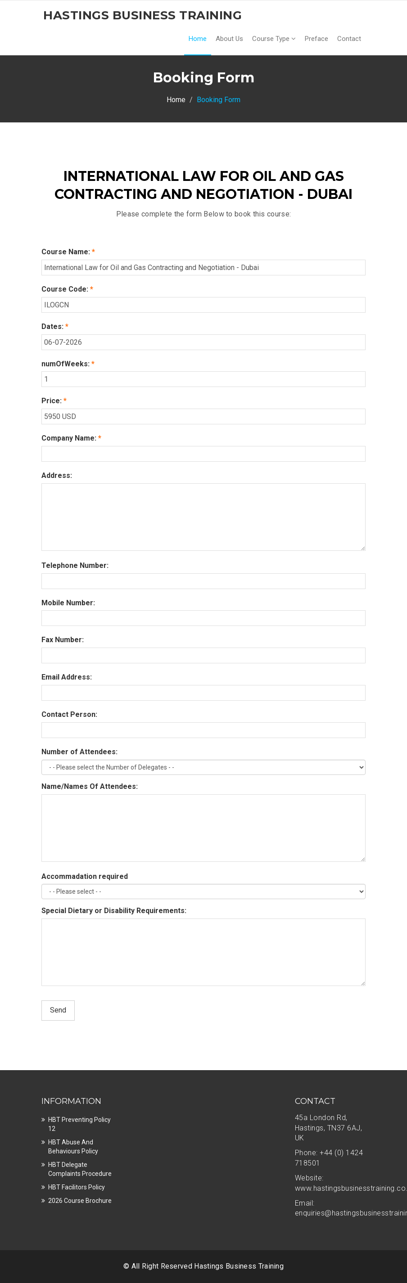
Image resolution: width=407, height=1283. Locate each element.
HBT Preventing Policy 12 (79, 1124)
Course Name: (68, 252)
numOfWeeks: (68, 364)
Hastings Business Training (239, 1266)
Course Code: (67, 289)
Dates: (54, 326)
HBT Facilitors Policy (76, 1187)
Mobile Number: (68, 603)
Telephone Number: (75, 565)
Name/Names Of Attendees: (89, 786)
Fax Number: (62, 639)
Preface (316, 39)
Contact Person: (69, 714)
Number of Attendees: (79, 751)
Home (198, 39)
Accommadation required (84, 876)
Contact (349, 39)
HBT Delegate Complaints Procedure (80, 1169)
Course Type (274, 39)
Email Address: (66, 677)
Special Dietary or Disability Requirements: (113, 910)
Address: (56, 475)
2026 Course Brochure (80, 1200)
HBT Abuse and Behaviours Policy (73, 1147)
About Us (229, 39)
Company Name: (71, 438)
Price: (54, 400)
